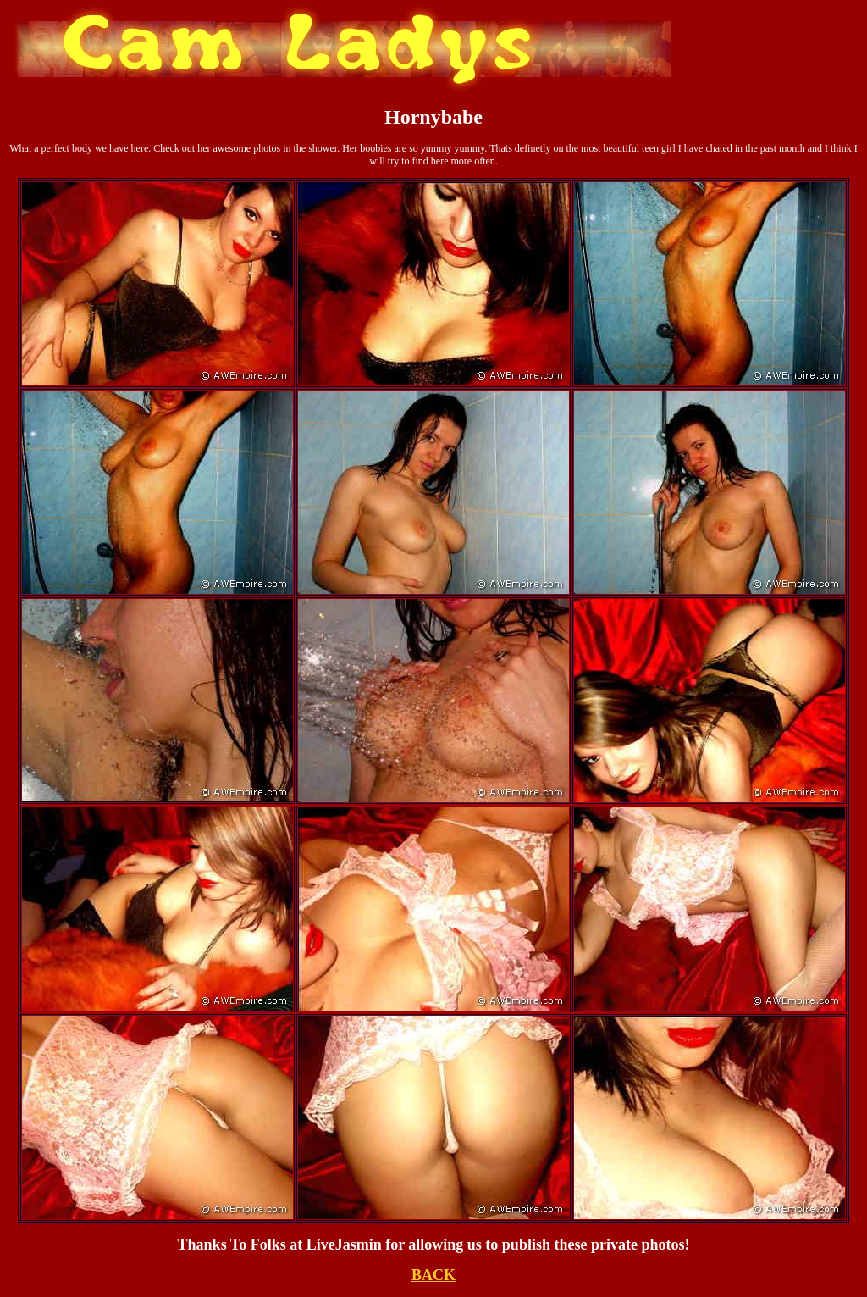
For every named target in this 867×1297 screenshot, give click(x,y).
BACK (433, 1275)
